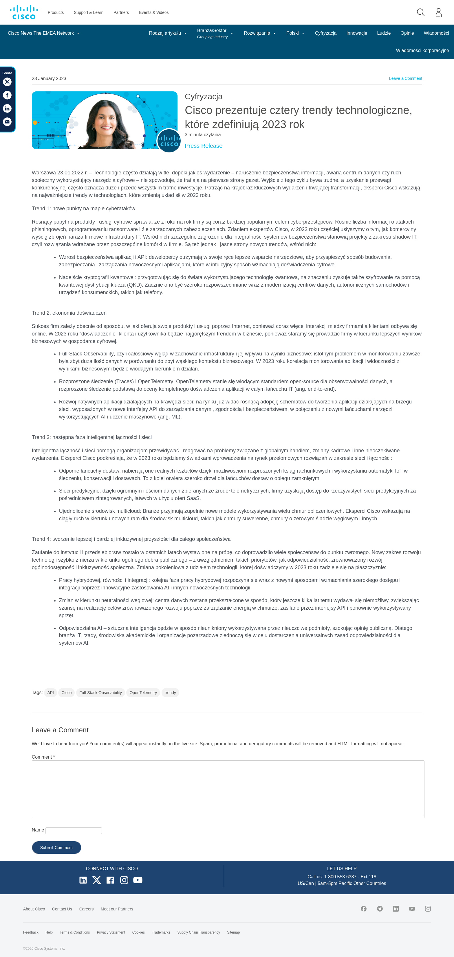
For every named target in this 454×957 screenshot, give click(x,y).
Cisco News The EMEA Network (44, 33)
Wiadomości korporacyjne (422, 50)
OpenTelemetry (143, 692)
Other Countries (370, 883)
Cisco (66, 692)
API (50, 692)
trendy (170, 692)
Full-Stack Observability (100, 692)
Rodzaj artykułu (168, 33)
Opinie (407, 33)
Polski (295, 33)
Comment (43, 757)
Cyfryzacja (326, 33)
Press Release (203, 146)
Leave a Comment (405, 78)
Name (38, 829)
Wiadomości (436, 33)
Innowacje (356, 33)
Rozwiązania (260, 33)
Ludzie (384, 33)
